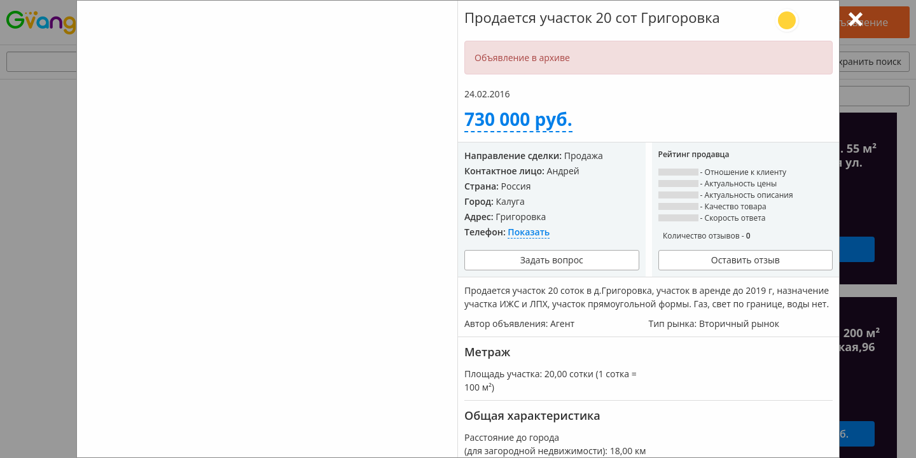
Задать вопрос (551, 260)
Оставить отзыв (745, 260)
